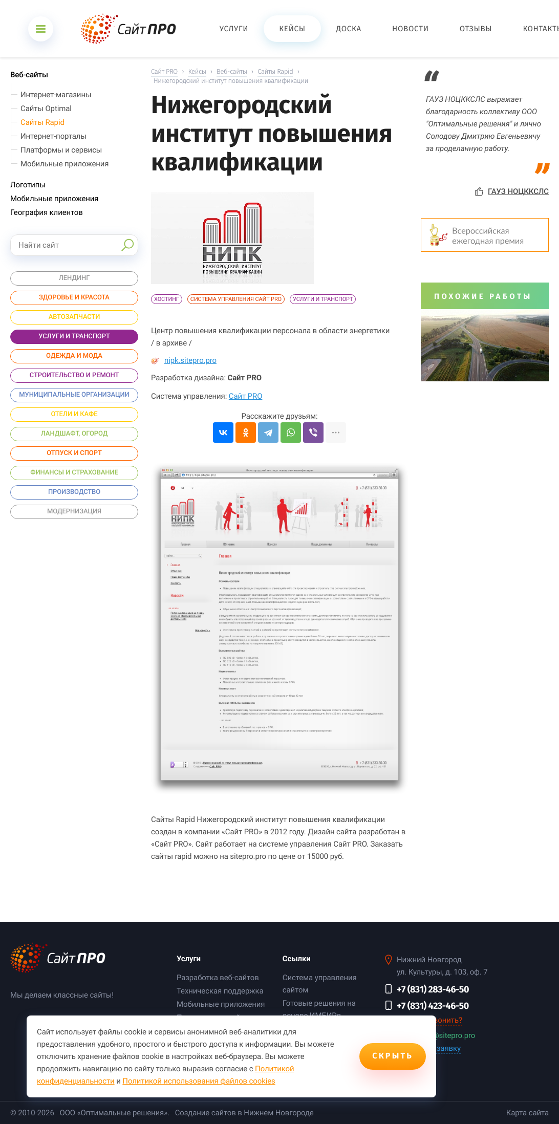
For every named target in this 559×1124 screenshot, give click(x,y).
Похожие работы (483, 296)
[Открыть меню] (40, 28)
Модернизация (74, 511)
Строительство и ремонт (74, 375)
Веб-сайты (29, 74)
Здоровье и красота (74, 297)
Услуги (189, 958)
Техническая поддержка (220, 991)
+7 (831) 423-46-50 (433, 1005)
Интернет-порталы (53, 136)
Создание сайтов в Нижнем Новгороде (244, 1112)
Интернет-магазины (55, 94)
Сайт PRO (246, 396)
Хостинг (166, 299)
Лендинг (74, 278)
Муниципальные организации (74, 395)
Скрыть (392, 1056)
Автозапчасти (74, 317)
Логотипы (28, 184)
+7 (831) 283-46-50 (433, 989)
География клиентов (46, 212)
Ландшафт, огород (74, 434)
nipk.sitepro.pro (184, 360)
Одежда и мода (74, 356)
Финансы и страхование (74, 473)
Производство (74, 492)
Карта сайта (527, 1112)
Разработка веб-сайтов (218, 977)
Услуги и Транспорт (323, 299)
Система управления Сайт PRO (236, 299)
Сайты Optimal (46, 108)
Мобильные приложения (64, 163)
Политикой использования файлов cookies (198, 1081)
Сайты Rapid (42, 122)
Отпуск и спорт (74, 453)
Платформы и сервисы (61, 150)
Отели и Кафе (74, 414)
